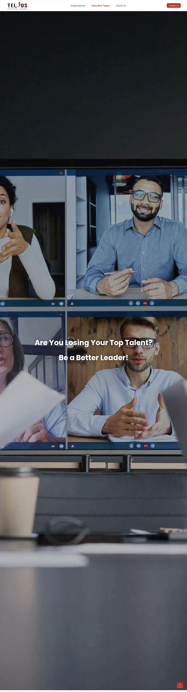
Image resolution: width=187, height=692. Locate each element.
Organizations (77, 5)
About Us (121, 5)
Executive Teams (101, 5)
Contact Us (174, 5)
